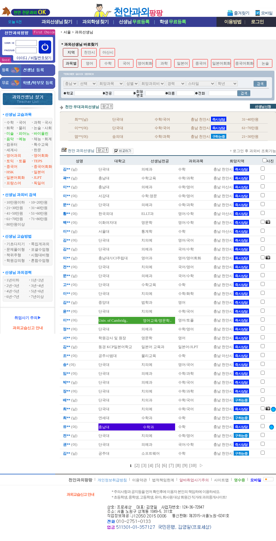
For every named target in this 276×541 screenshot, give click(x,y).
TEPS (38, 161)
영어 (89, 63)
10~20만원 (39, 202)
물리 (22, 128)
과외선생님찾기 (56, 21)
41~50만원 (14, 213)
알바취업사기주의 (194, 480)
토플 (22, 161)
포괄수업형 (40, 249)
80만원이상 (15, 224)
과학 (37, 122)
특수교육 (41, 144)
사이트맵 (221, 480)
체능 (37, 139)
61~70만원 (14, 219)
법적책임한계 (163, 480)
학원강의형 (15, 260)
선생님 (134, 21)
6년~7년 (13, 297)
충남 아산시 (231, 187)
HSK (10, 172)
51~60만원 (39, 213)
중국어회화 (43, 166)
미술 (10, 133)
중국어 (11, 166)
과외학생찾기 (95, 21)
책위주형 (13, 255)
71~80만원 (39, 219)
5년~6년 (37, 291)
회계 (48, 139)
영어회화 (41, 155)
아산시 (107, 52)
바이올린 (41, 133)
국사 (48, 122)
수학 (10, 122)
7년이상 (37, 297)
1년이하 (12, 280)
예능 (22, 139)
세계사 (11, 150)
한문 (37, 150)
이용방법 (232, 21)
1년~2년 (37, 280)
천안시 (89, 52)
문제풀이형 (15, 249)
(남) (69, 169)
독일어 (39, 183)
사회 (48, 128)
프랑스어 (13, 183)
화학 (10, 128)
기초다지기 (15, 244)
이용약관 (139, 480)
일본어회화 (15, 177)
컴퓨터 (11, 144)
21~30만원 (14, 208)
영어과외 (13, 155)
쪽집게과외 (40, 244)
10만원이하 (15, 202)
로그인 (257, 21)
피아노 (24, 133)
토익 (10, 161)
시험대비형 (40, 255)
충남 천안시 (231, 169)
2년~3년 (13, 286)
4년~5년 (13, 291)
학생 (172, 21)
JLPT (38, 177)
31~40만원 (39, 208)
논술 (37, 128)
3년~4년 (37, 286)
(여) (69, 196)
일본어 (39, 172)
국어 (22, 122)
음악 (10, 139)
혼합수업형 (40, 260)
